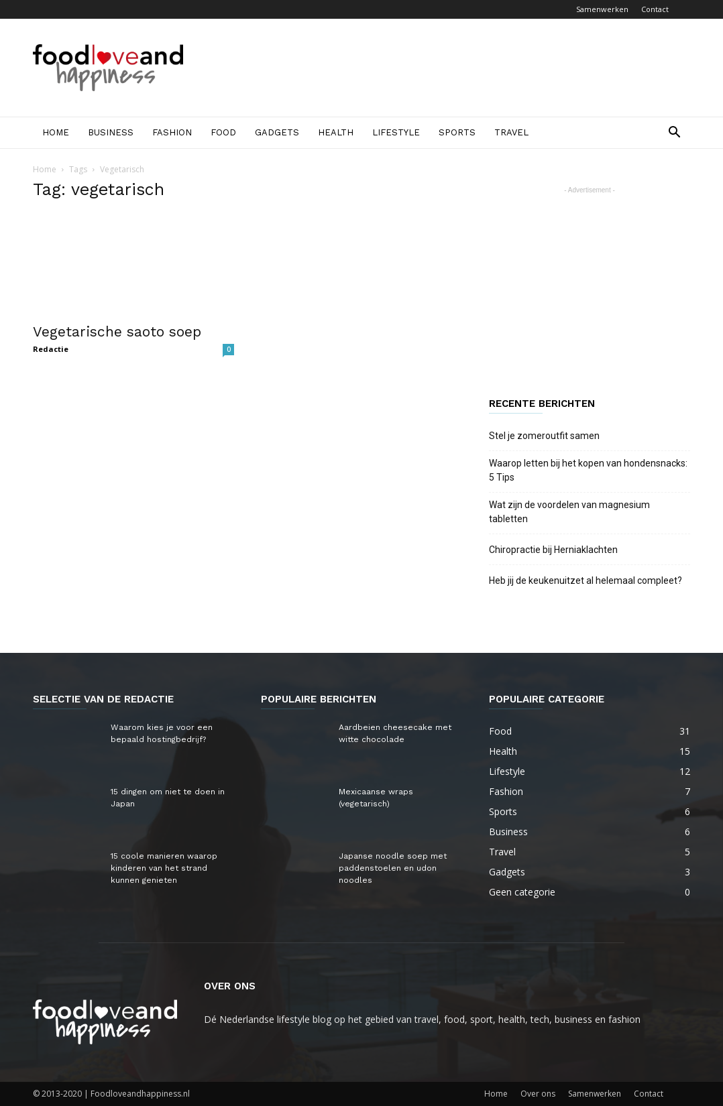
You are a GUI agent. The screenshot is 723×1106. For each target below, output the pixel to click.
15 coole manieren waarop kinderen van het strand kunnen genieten (164, 868)
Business (110, 132)
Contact (655, 9)
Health (335, 132)
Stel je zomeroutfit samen (544, 435)
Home (55, 132)
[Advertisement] (446, 68)
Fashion (172, 132)
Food (223, 132)
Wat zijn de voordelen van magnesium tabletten (569, 511)
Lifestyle (396, 132)
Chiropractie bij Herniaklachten (553, 549)
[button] (674, 133)
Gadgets (277, 132)
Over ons (537, 1093)
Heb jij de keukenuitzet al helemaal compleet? (585, 580)
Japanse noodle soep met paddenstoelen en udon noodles (393, 868)
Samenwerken (602, 9)
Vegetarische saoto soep (117, 331)
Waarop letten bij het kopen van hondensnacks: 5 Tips (588, 470)
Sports (457, 132)
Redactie (50, 349)
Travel (511, 132)
